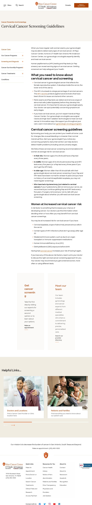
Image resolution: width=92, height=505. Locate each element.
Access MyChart (31, 489)
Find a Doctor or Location (31, 470)
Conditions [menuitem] (5, 79)
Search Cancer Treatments (31, 477)
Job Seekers (47, 489)
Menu (7, 5)
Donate (68, 5)
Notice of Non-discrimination (48, 470)
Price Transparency (49, 479)
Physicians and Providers (48, 484)
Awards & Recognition (64, 473)
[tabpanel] (30, 309)
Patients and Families (50, 475)
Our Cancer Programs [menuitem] (12, 56)
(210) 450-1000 (11, 471)
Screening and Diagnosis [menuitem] (12, 62)
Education (63, 479)
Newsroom (63, 468)
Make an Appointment (81, 5)
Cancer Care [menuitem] (5, 49)
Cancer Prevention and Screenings (13, 22)
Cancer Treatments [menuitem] (12, 74)
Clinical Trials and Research (31, 484)
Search (20, 5)
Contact (62, 461)
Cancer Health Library (48, 463)
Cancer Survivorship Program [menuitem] (12, 68)
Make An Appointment (30, 463)
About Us (63, 465)
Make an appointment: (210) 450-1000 (46, 442)
